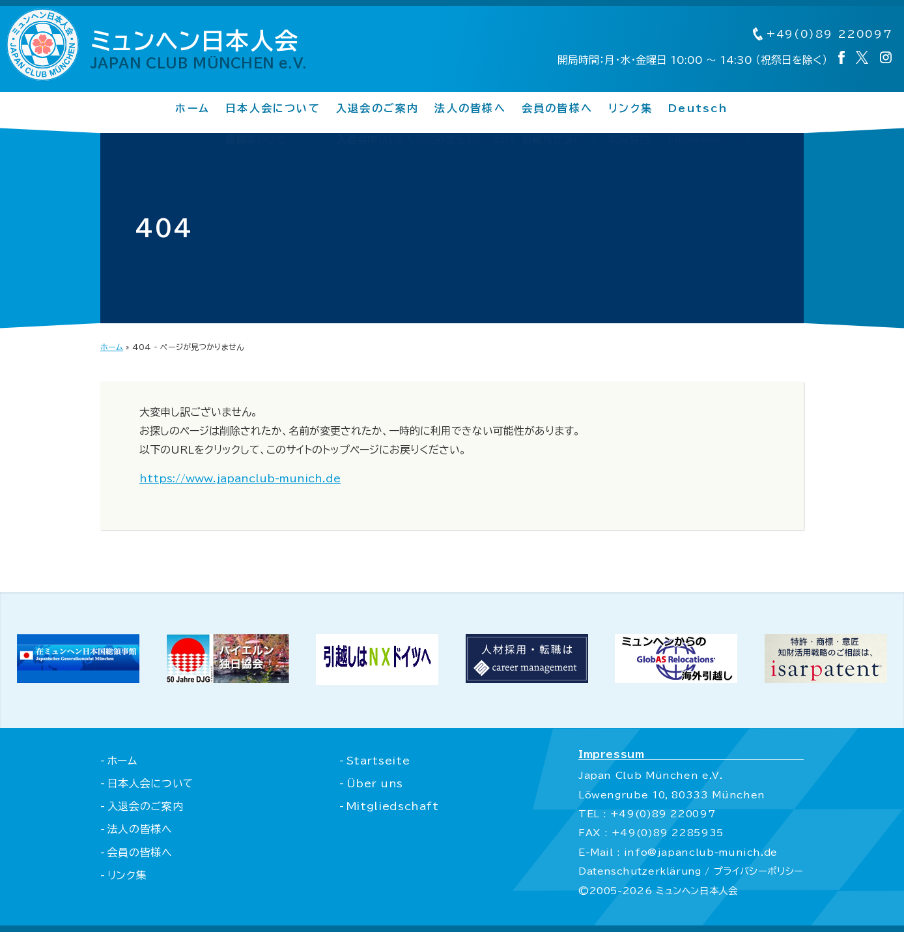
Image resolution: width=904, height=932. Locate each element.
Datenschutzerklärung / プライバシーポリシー (690, 871)
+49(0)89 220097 (821, 34)
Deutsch (698, 109)
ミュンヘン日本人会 (204, 49)
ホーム (192, 109)
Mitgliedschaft (391, 806)
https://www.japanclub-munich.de (240, 478)
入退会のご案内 (377, 109)
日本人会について (272, 109)
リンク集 (630, 109)
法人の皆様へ (469, 109)
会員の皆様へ (557, 109)
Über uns (374, 783)
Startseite (377, 760)
